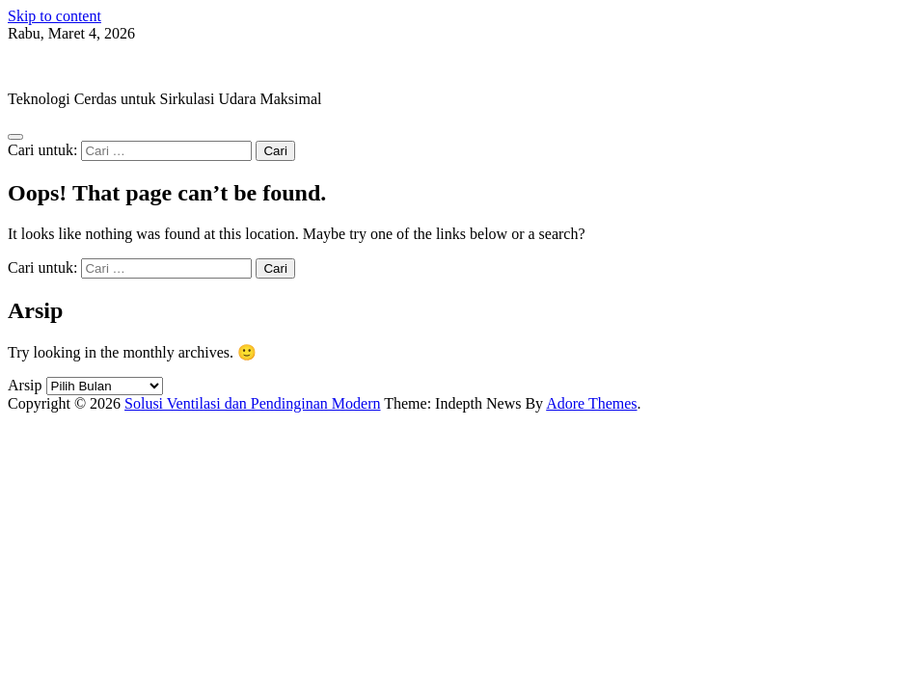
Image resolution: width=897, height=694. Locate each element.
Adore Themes (591, 403)
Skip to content (54, 16)
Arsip (25, 385)
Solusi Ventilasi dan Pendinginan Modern (135, 66)
